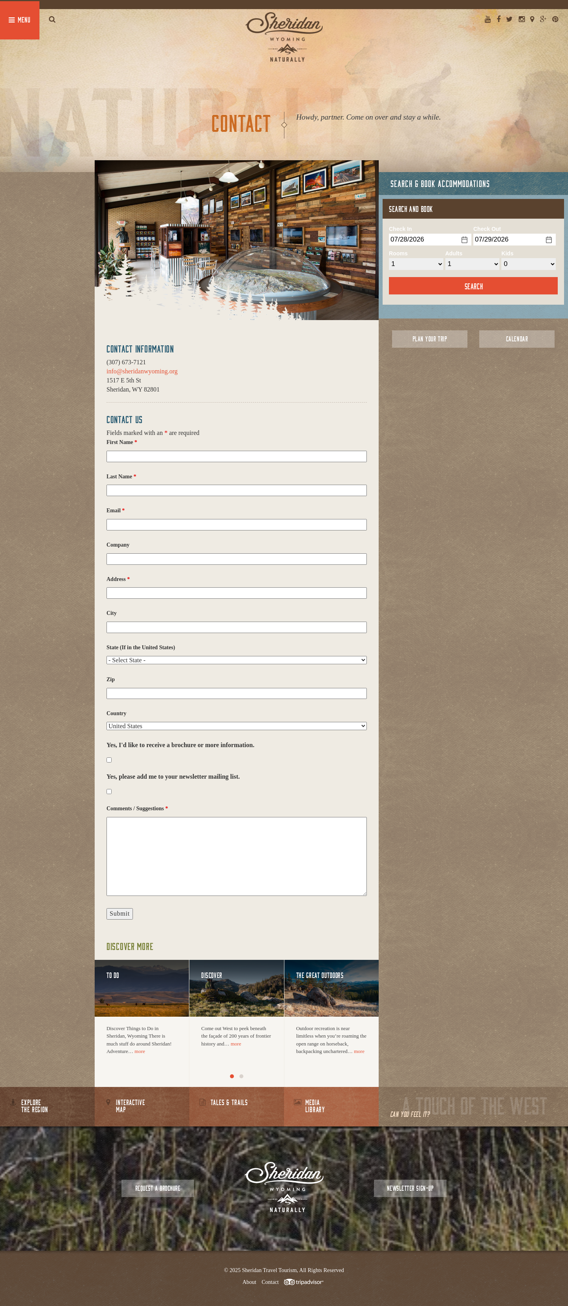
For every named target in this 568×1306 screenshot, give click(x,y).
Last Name (121, 477)
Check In (400, 229)
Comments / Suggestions (137, 808)
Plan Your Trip (430, 338)
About (249, 1282)
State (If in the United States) (140, 647)
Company (117, 545)
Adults (454, 253)
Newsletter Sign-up (410, 1188)
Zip (110, 679)
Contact (270, 1282)
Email (115, 510)
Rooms (398, 253)
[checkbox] (109, 760)
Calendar (517, 338)
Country (116, 713)
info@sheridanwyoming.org (142, 371)
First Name (121, 442)
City (111, 613)
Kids (507, 253)
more (140, 1051)
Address (118, 579)
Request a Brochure (157, 1188)
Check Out (487, 229)
